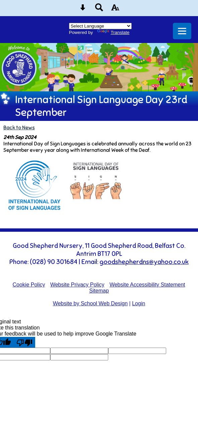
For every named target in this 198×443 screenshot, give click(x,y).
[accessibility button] (115, 9)
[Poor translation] (24, 342)
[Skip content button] (82, 9)
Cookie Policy (29, 284)
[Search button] (99, 9)
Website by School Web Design (90, 303)
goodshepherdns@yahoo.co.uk (144, 262)
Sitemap (99, 291)
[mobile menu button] (182, 31)
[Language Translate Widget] (100, 26)
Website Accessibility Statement (147, 284)
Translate (113, 32)
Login (138, 303)
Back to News (19, 127)
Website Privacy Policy (77, 284)
